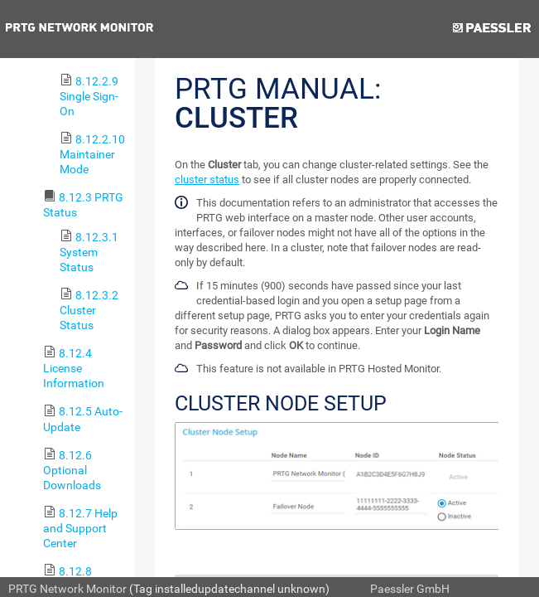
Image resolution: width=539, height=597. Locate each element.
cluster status (207, 179)
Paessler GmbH (410, 588)
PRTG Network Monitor (67, 588)
